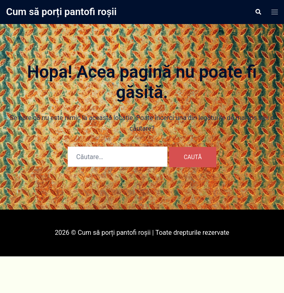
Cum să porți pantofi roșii (61, 11)
